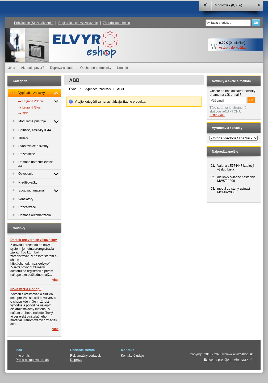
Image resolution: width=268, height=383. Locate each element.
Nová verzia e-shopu (25, 289)
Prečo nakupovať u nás (32, 360)
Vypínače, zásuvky (98, 89)
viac (55, 280)
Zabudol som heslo (116, 23)
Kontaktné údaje (132, 355)
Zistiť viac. (217, 115)
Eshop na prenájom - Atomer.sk (228, 359)
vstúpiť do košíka (232, 47)
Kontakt (122, 68)
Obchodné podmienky (95, 68)
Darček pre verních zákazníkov (33, 240)
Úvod (11, 68)
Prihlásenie (33, 23)
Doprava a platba (62, 68)
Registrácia (78, 23)
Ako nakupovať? (32, 68)
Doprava (76, 360)
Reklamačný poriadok (85, 355)
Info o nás (23, 355)
